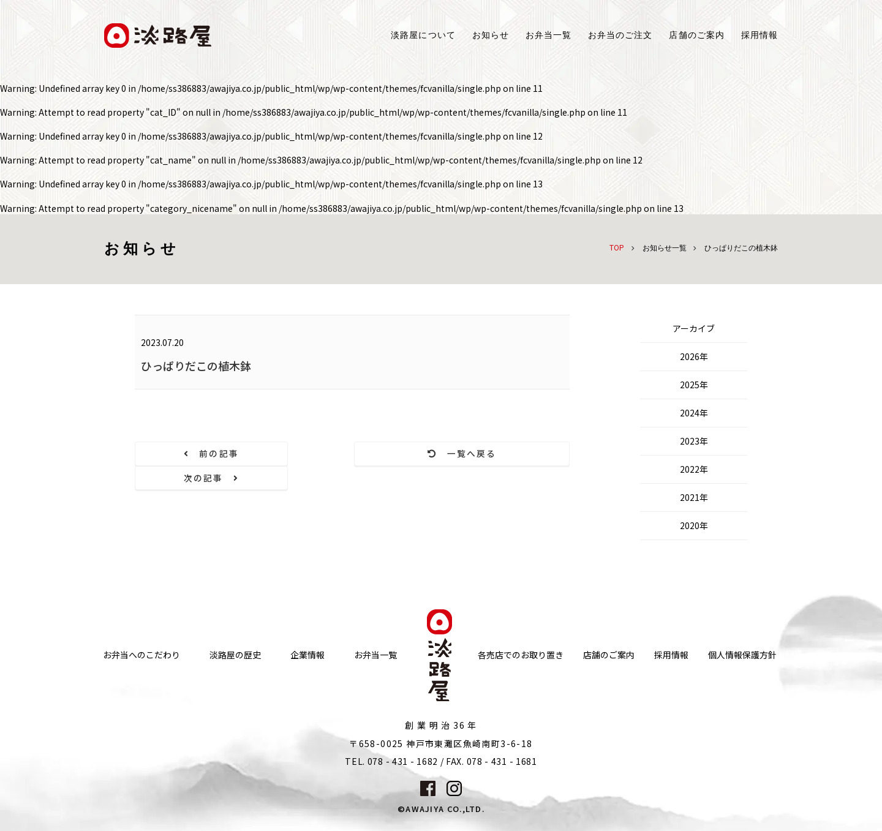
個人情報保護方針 (742, 644)
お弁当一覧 (548, 35)
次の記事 (504, 454)
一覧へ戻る (352, 454)
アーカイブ (694, 328)
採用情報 (759, 35)
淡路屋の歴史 (235, 644)
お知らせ (490, 35)
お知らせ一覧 (665, 248)
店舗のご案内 (609, 644)
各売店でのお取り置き (521, 644)
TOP (616, 247)
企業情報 (307, 644)
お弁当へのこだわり (141, 644)
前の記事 (200, 454)
